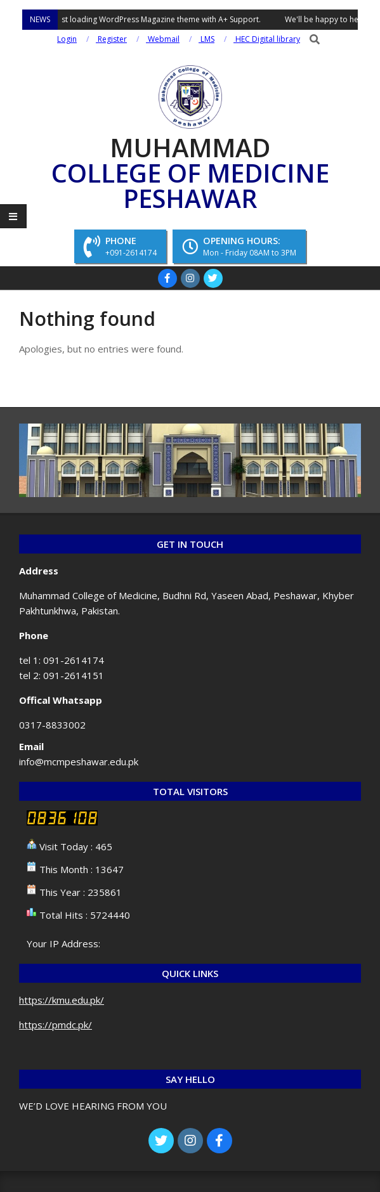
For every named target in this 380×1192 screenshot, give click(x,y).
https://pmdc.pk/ (55, 1024)
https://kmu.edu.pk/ (61, 1000)
